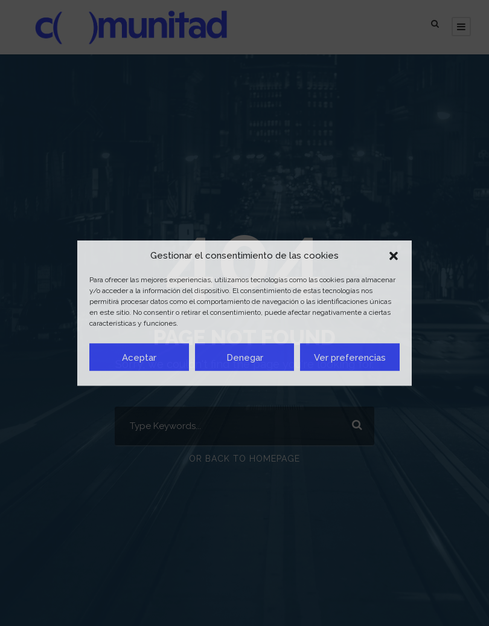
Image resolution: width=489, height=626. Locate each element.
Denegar (244, 357)
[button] (394, 256)
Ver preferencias (350, 357)
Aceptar (139, 357)
